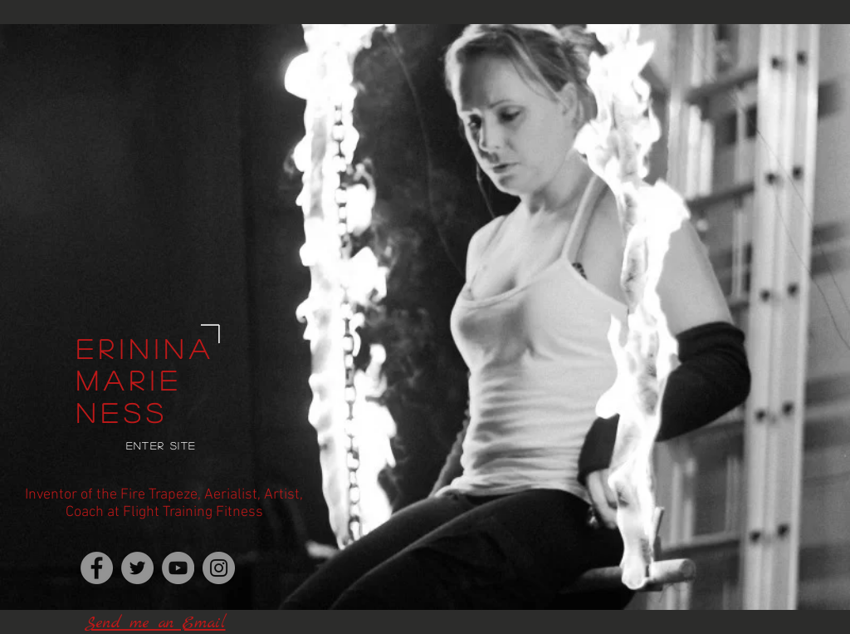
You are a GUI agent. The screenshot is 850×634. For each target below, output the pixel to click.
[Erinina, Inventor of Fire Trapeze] (97, 568)
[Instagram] (219, 568)
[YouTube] (178, 568)
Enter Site (161, 445)
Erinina (145, 348)
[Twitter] (137, 568)
